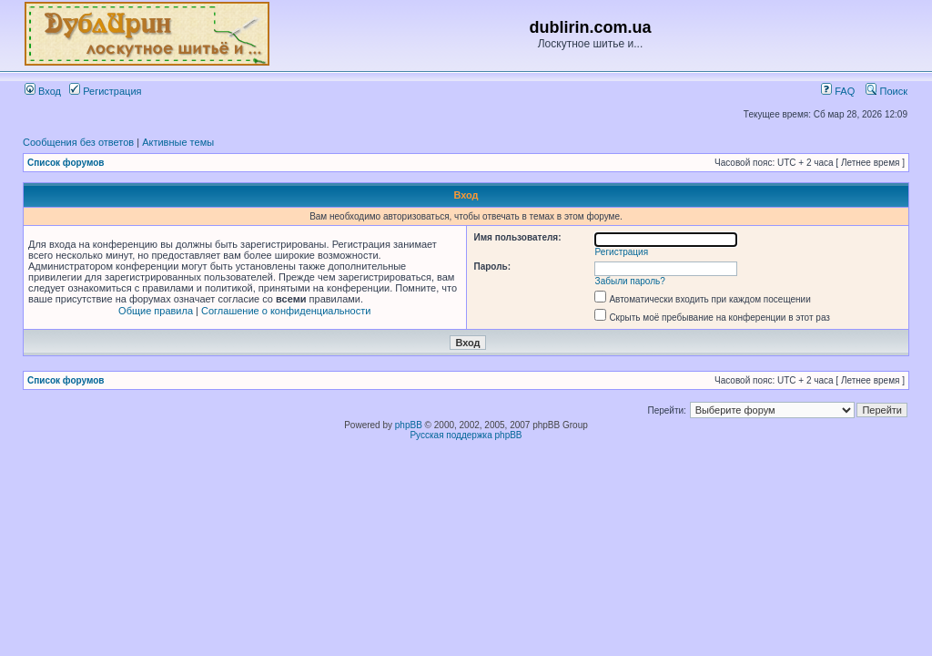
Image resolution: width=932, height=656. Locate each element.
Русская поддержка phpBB (466, 435)
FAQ (838, 91)
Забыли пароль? (630, 281)
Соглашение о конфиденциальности (285, 310)
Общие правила (155, 310)
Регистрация (105, 91)
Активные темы (178, 142)
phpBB (408, 425)
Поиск (886, 91)
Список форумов (66, 163)
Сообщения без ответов (78, 142)
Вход (43, 91)
